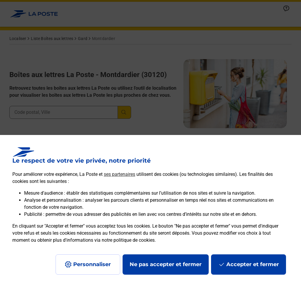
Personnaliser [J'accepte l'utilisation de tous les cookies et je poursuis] (92, 264)
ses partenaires (119, 174)
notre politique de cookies (128, 240)
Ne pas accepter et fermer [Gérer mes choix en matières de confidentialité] (166, 264)
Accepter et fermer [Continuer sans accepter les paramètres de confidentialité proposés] (252, 264)
